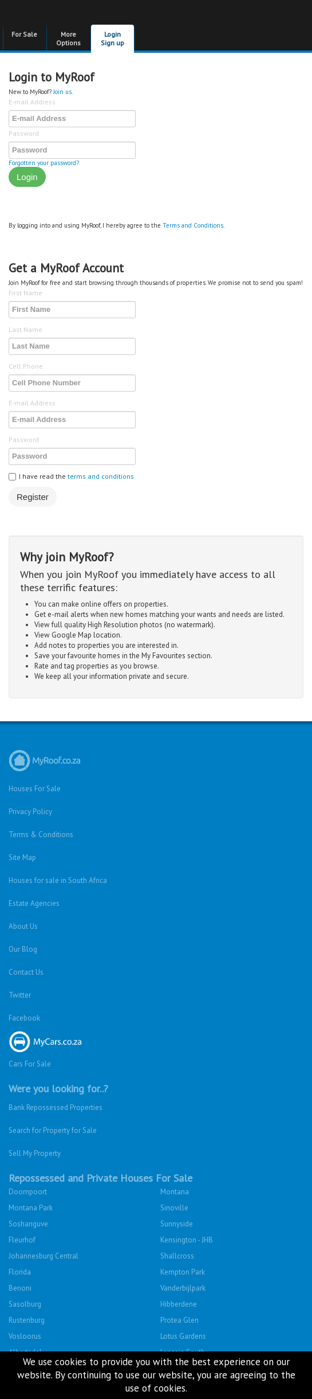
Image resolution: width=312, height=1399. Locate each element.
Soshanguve (28, 1224)
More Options (68, 38)
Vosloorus (25, 1336)
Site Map (22, 857)
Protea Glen (179, 1320)
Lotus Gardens (183, 1336)
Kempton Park (182, 1272)
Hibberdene (178, 1304)
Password (24, 133)
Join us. (63, 92)
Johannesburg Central (43, 1256)
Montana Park (31, 1208)
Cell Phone (26, 366)
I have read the (71, 476)
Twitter (20, 995)
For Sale (24, 34)
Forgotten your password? (44, 163)
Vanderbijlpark (183, 1288)
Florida (20, 1272)
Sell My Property (35, 1153)
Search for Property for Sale (53, 1130)
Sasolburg (25, 1304)
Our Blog (23, 949)
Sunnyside (176, 1224)
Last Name (25, 329)
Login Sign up (112, 38)
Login (27, 177)
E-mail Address (32, 101)
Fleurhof (22, 1240)
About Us (23, 926)
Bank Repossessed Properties (55, 1107)
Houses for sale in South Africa (58, 880)
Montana (174, 1192)
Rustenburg (27, 1320)
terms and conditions (101, 476)
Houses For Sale (35, 789)
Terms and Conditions (193, 225)
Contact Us (26, 972)
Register (33, 497)
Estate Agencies (34, 903)
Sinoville (174, 1208)
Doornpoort (28, 1192)
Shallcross (177, 1256)
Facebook (24, 1018)
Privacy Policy (30, 811)
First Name (25, 292)
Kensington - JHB (186, 1240)
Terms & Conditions (41, 834)
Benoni (20, 1288)
